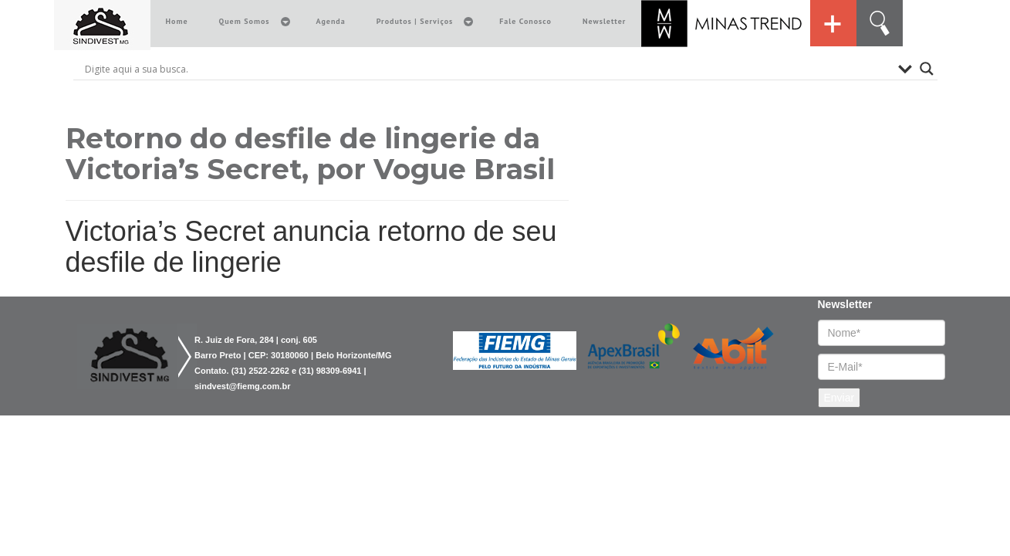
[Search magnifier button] (926, 69)
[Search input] (487, 69)
